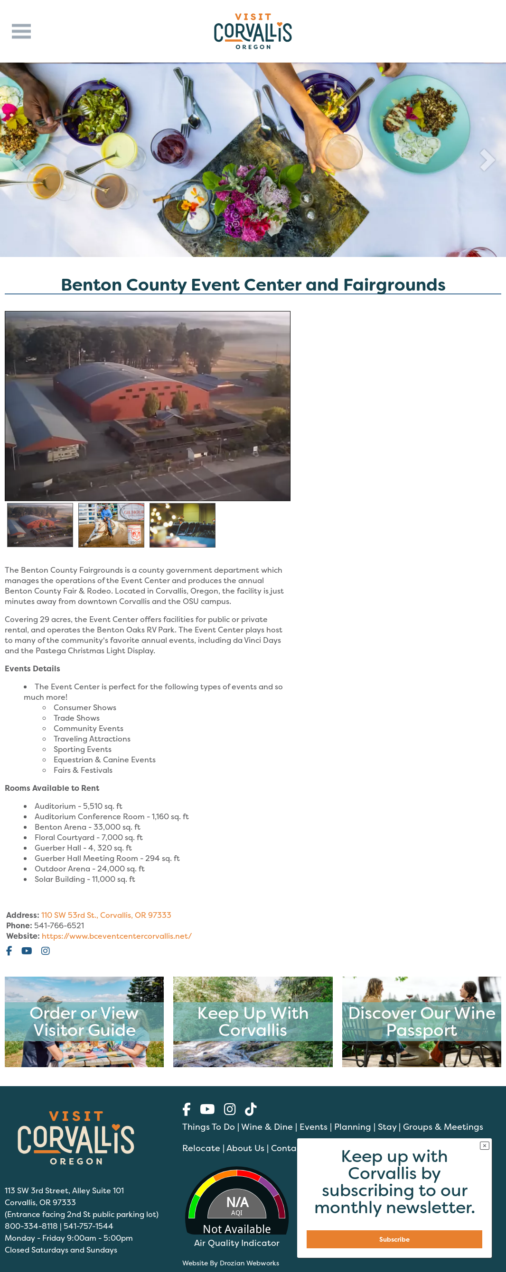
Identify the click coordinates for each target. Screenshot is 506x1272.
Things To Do (208, 1127)
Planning (352, 1127)
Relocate (201, 1148)
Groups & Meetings (443, 1127)
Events (314, 1127)
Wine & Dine (267, 1127)
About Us (245, 1148)
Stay (387, 1127)
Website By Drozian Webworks (230, 1262)
